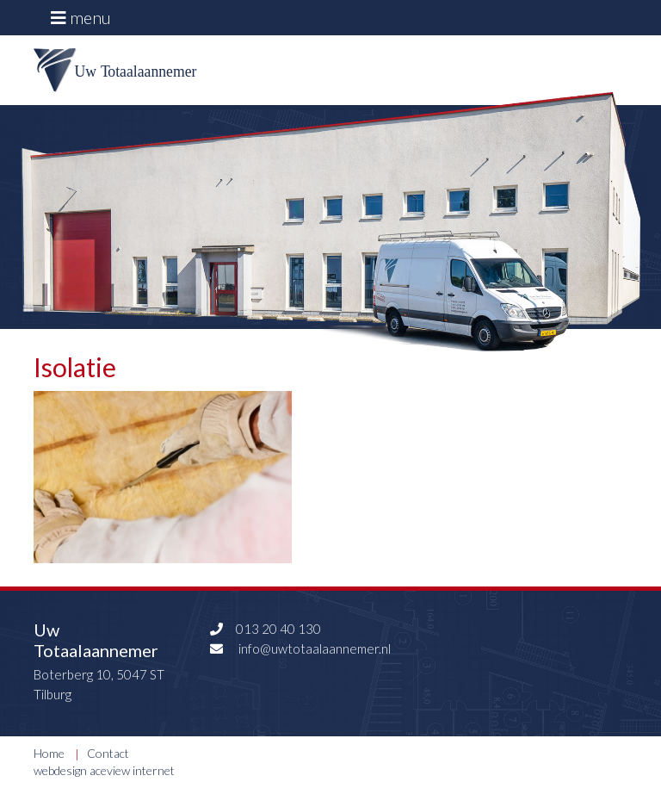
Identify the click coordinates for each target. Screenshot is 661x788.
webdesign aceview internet (104, 770)
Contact (108, 753)
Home (49, 753)
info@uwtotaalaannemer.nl (298, 648)
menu (81, 17)
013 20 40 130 (263, 628)
